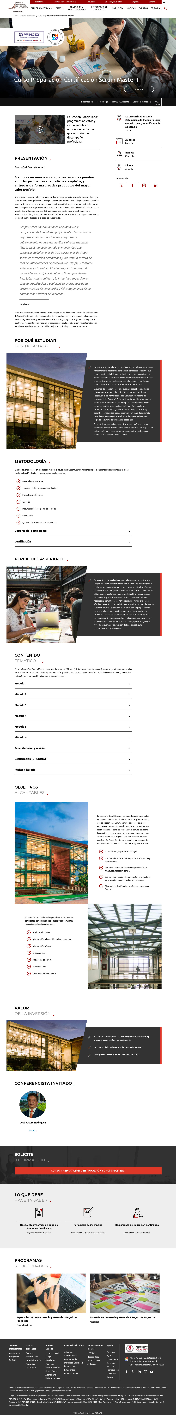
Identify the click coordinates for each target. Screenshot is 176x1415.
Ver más (32, 1130)
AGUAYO (98, 1413)
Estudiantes (39, 2)
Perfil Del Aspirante (120, 102)
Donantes (152, 2)
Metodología (102, 102)
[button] (13, 1113)
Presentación (87, 102)
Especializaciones (34, 1360)
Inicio (16, 16)
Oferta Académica (28, 16)
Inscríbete (139, 89)
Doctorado (31, 1368)
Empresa (135, 2)
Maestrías (30, 1364)
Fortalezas (50, 1360)
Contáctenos (112, 1359)
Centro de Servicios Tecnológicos (113, 1366)
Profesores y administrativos (65, 2)
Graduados (90, 2)
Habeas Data (93, 1357)
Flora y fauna (51, 1371)
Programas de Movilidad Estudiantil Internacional (73, 1362)
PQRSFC (91, 1353)
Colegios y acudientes (113, 2)
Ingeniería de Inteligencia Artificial (14, 1356)
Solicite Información (142, 102)
